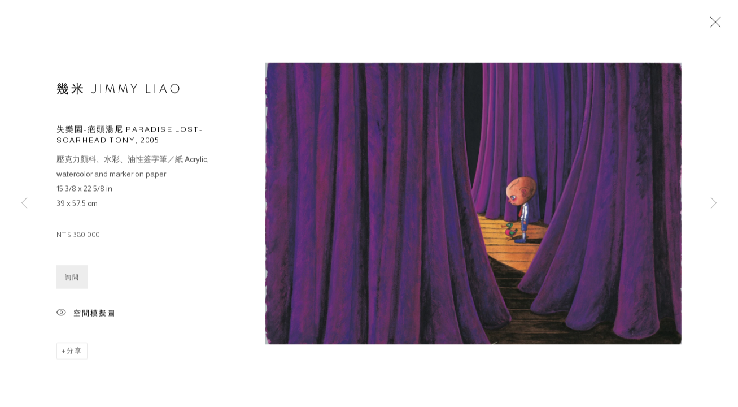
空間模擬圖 (86, 315)
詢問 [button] (72, 278)
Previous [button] (24, 203)
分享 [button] (74, 352)
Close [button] (712, 25)
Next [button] (713, 203)
